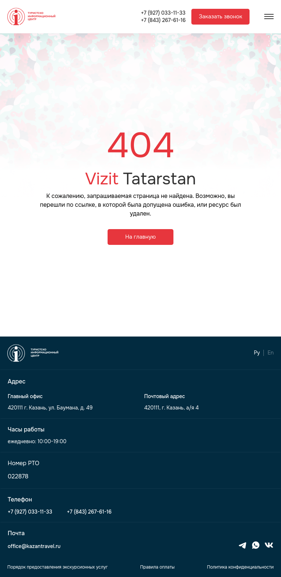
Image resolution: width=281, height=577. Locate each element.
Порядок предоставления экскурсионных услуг (57, 567)
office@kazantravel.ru (34, 546)
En (270, 353)
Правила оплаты (157, 567)
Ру (257, 353)
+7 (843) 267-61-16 (163, 20)
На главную (140, 236)
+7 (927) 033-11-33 (163, 13)
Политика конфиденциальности (240, 567)
